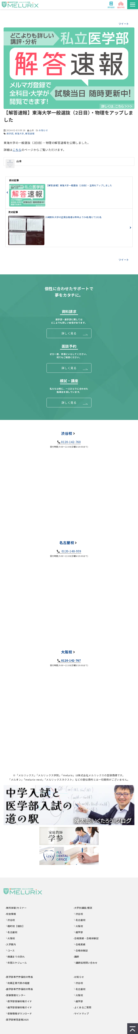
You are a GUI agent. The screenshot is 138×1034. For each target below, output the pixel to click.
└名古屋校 (11, 932)
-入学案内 (10, 944)
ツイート (124, 23)
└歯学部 (78, 932)
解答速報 (29, 133)
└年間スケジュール (16, 962)
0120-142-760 (71, 442)
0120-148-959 (71, 551)
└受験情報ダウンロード (18, 1013)
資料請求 (111, 7)
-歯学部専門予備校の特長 (19, 989)
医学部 (10, 133)
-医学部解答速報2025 (17, 1019)
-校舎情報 (10, 914)
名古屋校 (66, 542)
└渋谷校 (10, 920)
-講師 (76, 956)
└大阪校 (10, 938)
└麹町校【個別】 (15, 926)
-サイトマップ (81, 1013)
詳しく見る (68, 333)
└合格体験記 (80, 950)
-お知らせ (78, 977)
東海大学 (19, 133)
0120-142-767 (71, 660)
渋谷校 (66, 433)
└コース (10, 950)
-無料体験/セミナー (16, 907)
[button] (132, 4)
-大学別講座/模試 (82, 907)
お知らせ (43, 130)
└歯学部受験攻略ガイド (18, 1007)
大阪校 (66, 651)
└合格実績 (79, 944)
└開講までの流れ (15, 956)
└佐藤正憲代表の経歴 (17, 983)
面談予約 (121, 7)
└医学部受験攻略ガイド (18, 1001)
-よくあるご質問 (82, 1007)
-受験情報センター (15, 995)
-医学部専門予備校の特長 (19, 977)
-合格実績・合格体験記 (86, 938)
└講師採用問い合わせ (85, 962)
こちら (17, 150)
